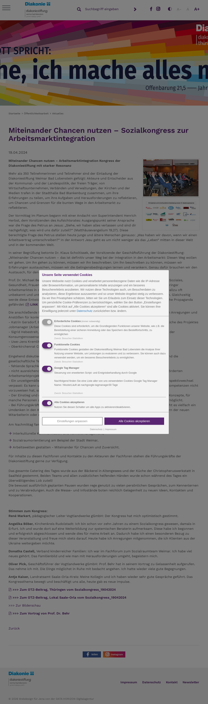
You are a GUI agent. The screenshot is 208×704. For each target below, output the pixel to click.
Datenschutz (84, 311)
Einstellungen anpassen (72, 421)
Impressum (110, 429)
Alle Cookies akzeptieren (134, 421)
